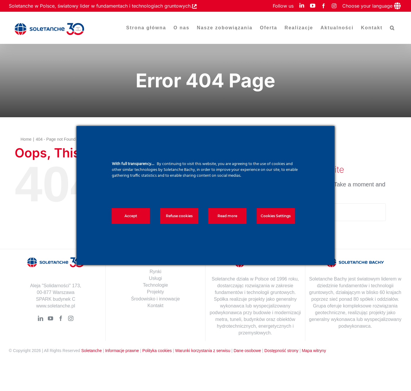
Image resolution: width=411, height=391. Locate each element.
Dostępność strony (282, 350)
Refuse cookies (179, 216)
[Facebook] (60, 318)
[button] (392, 28)
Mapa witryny (314, 350)
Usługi (155, 278)
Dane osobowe (247, 350)
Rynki (155, 271)
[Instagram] (70, 318)
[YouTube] (50, 318)
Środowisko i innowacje (155, 298)
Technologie (155, 285)
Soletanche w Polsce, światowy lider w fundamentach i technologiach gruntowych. (100, 6)
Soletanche (91, 350)
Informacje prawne (122, 350)
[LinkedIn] (40, 318)
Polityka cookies (157, 350)
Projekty (155, 291)
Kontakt (155, 305)
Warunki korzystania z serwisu (202, 350)
